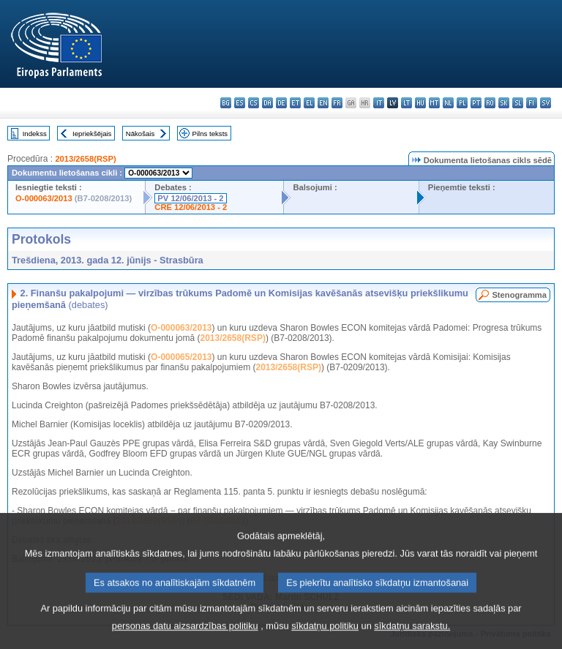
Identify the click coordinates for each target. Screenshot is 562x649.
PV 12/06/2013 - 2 (190, 198)
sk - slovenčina (503, 102)
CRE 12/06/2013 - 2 (190, 207)
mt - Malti (434, 102)
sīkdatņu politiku (325, 638)
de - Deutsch (281, 102)
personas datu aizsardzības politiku (185, 638)
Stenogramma (519, 294)
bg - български (225, 102)
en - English (323, 102)
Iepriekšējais (91, 134)
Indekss (35, 134)
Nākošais (140, 134)
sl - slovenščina (517, 102)
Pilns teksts (210, 134)
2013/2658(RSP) (85, 158)
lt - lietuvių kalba (406, 102)
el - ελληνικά (309, 102)
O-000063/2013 (43, 198)
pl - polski (462, 102)
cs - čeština (253, 102)
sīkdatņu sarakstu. (412, 638)
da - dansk (267, 102)
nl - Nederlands (448, 102)
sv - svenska (545, 102)
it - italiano (378, 102)
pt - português (476, 102)
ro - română (489, 102)
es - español (239, 102)
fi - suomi (531, 102)
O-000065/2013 (181, 357)
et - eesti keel (295, 102)
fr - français (336, 102)
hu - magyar (420, 102)
